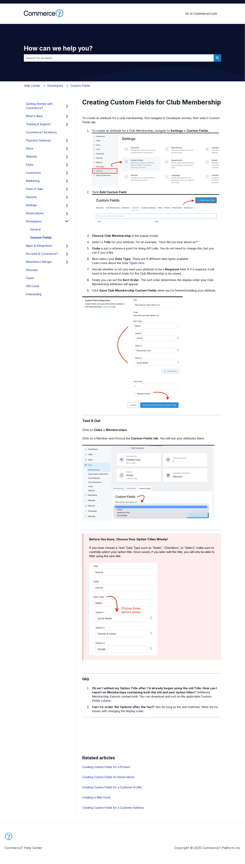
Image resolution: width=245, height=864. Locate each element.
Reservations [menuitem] (35, 213)
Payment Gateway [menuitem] (38, 140)
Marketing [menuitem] (32, 181)
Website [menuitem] (31, 156)
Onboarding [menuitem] (33, 294)
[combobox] (119, 58)
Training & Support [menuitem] (38, 124)
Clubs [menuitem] (30, 164)
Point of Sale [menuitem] (34, 189)
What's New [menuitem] (34, 116)
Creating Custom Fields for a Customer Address (113, 807)
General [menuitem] (35, 229)
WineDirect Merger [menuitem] (39, 262)
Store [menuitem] (29, 148)
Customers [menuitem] (33, 173)
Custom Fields (80, 85)
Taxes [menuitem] (30, 278)
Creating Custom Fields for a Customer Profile (112, 787)
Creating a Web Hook (96, 797)
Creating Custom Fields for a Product (106, 767)
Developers (55, 85)
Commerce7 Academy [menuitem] (41, 132)
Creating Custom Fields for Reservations (108, 777)
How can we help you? (58, 48)
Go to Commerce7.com (201, 13)
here (141, 263)
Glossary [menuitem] (32, 270)
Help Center (32, 85)
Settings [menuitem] (31, 205)
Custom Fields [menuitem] (41, 237)
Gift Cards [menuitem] (32, 286)
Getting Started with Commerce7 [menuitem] (39, 106)
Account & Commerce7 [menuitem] (42, 254)
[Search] (217, 58)
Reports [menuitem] (31, 197)
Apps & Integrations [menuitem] (39, 245)
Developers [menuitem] (34, 221)
